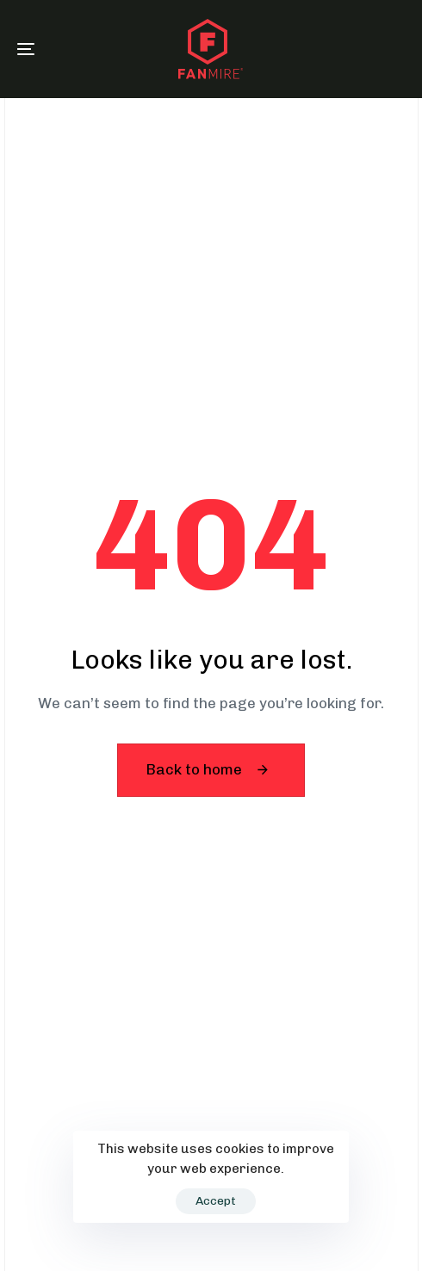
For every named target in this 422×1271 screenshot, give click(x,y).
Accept (215, 1201)
